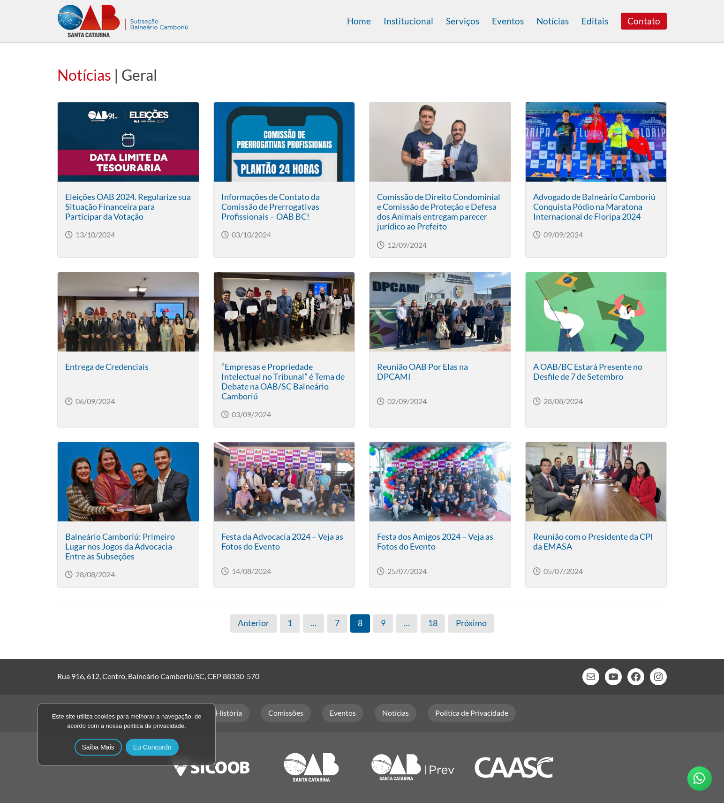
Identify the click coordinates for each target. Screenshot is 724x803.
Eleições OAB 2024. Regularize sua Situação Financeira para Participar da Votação (128, 207)
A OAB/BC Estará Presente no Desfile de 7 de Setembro (587, 372)
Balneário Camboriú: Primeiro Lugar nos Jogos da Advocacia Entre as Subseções (120, 546)
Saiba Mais (98, 747)
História (229, 712)
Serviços (462, 20)
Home (359, 20)
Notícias (552, 20)
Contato (643, 20)
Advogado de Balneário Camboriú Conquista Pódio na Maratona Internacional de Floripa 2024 (594, 207)
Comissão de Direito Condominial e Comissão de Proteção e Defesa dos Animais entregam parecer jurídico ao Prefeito (438, 211)
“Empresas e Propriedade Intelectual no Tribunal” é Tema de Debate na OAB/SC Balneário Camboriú (283, 381)
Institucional (408, 20)
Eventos (508, 20)
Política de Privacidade (471, 712)
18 (432, 623)
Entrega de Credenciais (107, 367)
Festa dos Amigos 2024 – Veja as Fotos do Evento (435, 541)
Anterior (253, 623)
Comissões (285, 712)
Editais (594, 20)
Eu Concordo (152, 747)
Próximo (471, 623)
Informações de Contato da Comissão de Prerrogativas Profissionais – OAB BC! (270, 207)
